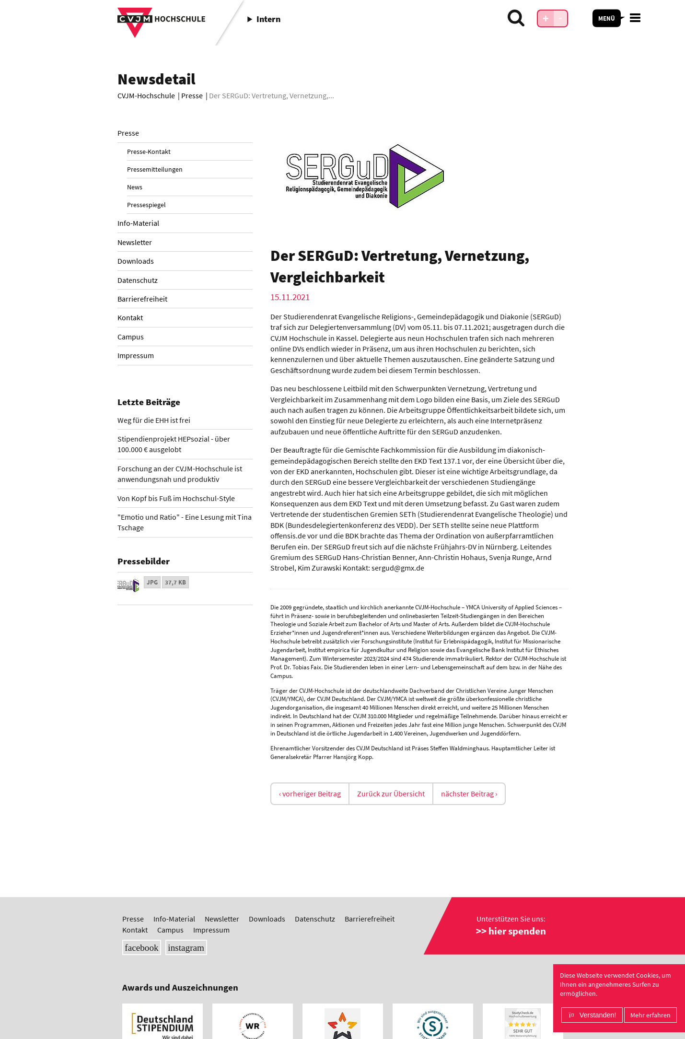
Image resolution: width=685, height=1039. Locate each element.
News (134, 187)
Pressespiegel (146, 204)
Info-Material (138, 223)
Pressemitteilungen (155, 169)
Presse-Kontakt (149, 151)
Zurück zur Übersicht (391, 793)
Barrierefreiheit (142, 299)
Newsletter (134, 242)
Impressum (135, 355)
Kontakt (130, 317)
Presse (128, 133)
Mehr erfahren (650, 1015)
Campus (130, 336)
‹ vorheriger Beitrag (310, 793)
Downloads (135, 261)
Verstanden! (598, 1015)
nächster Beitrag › (469, 793)
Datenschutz (137, 280)
